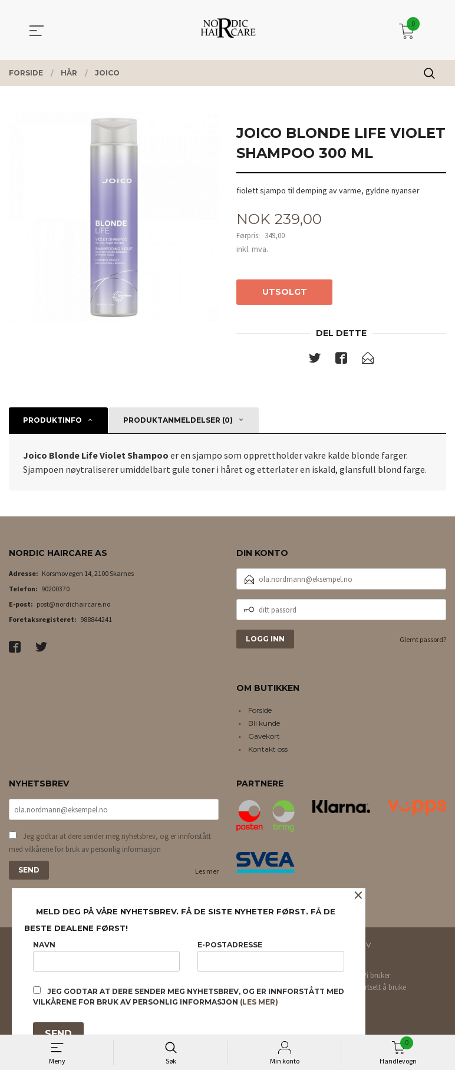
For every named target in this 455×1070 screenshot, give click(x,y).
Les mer (207, 871)
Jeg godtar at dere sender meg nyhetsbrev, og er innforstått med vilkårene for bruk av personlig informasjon (110, 843)
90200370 (55, 588)
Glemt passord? (423, 639)
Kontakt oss (268, 749)
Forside (260, 710)
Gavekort (264, 736)
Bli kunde (264, 723)
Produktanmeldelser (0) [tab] (178, 420)
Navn (106, 956)
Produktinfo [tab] (52, 420)
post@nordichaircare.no (73, 604)
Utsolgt (284, 292)
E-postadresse (270, 956)
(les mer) (259, 1001)
